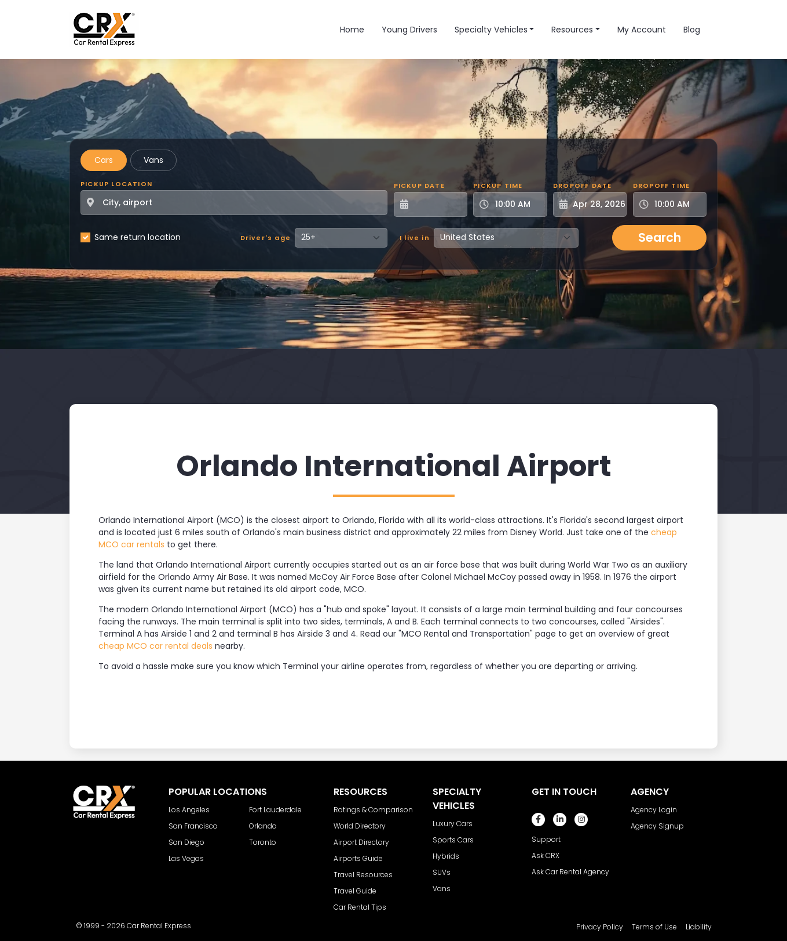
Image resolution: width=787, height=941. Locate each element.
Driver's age (265, 237)
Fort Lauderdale (275, 810)
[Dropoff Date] (596, 204)
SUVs (442, 872)
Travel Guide (355, 891)
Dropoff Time (661, 185)
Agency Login (654, 810)
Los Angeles (189, 810)
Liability (699, 927)
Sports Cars (453, 840)
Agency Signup (657, 826)
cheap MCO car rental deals (155, 646)
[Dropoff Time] (677, 204)
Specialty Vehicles (491, 29)
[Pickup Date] (437, 204)
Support (546, 839)
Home (352, 29)
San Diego (186, 842)
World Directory (360, 826)
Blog (691, 29)
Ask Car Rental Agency (570, 872)
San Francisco (193, 826)
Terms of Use (654, 927)
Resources (572, 29)
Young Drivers (409, 29)
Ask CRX (545, 855)
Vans (153, 160)
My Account (641, 29)
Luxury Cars (453, 824)
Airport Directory (361, 842)
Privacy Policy (599, 927)
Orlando (263, 826)
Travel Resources (363, 875)
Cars (103, 160)
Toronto (262, 842)
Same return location (137, 237)
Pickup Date (419, 185)
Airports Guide (358, 858)
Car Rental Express (159, 926)
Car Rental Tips (360, 907)
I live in (415, 237)
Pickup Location (116, 183)
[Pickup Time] (517, 204)
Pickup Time (497, 185)
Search (659, 237)
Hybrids (446, 856)
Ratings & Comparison (373, 810)
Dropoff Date (582, 185)
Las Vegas (186, 858)
